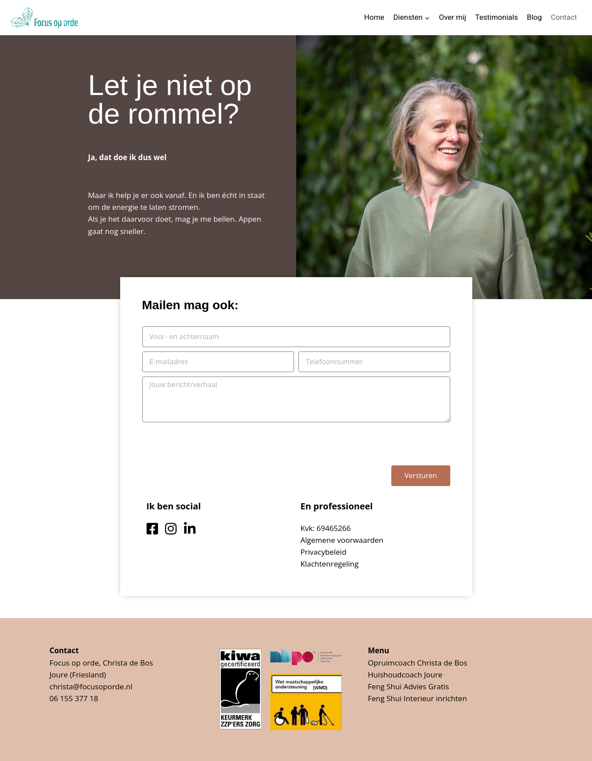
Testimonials (496, 17)
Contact (564, 17)
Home (374, 17)
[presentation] (209, 444)
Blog (534, 17)
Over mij (452, 17)
